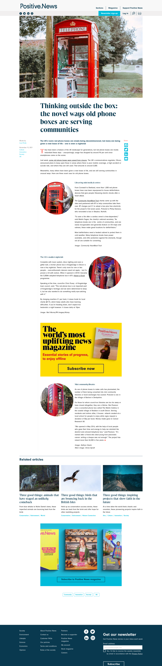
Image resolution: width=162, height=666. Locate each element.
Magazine (113, 8)
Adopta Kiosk (79, 276)
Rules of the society (47, 650)
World (43, 516)
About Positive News (48, 631)
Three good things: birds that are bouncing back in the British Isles (79, 499)
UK (20, 157)
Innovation (22, 152)
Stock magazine (67, 649)
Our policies (45, 642)
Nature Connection (89, 516)
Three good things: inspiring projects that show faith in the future (121, 499)
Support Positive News (133, 8)
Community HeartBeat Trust (88, 201)
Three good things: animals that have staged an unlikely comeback (39, 499)
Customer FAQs (46, 638)
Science (22, 642)
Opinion (22, 650)
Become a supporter (69, 635)
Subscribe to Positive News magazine (81, 579)
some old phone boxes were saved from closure (68, 160)
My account (65, 645)
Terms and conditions (48, 646)
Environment (35, 516)
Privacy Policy (137, 656)
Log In (125, 13)
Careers (64, 653)
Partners (64, 631)
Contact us (44, 635)
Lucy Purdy (22, 143)
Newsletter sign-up (109, 13)
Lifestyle (22, 638)
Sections (99, 8)
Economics (23, 646)
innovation (79, 596)
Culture (21, 150)
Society (21, 154)
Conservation (24, 516)
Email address (109, 644)
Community (68, 596)
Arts (104, 516)
